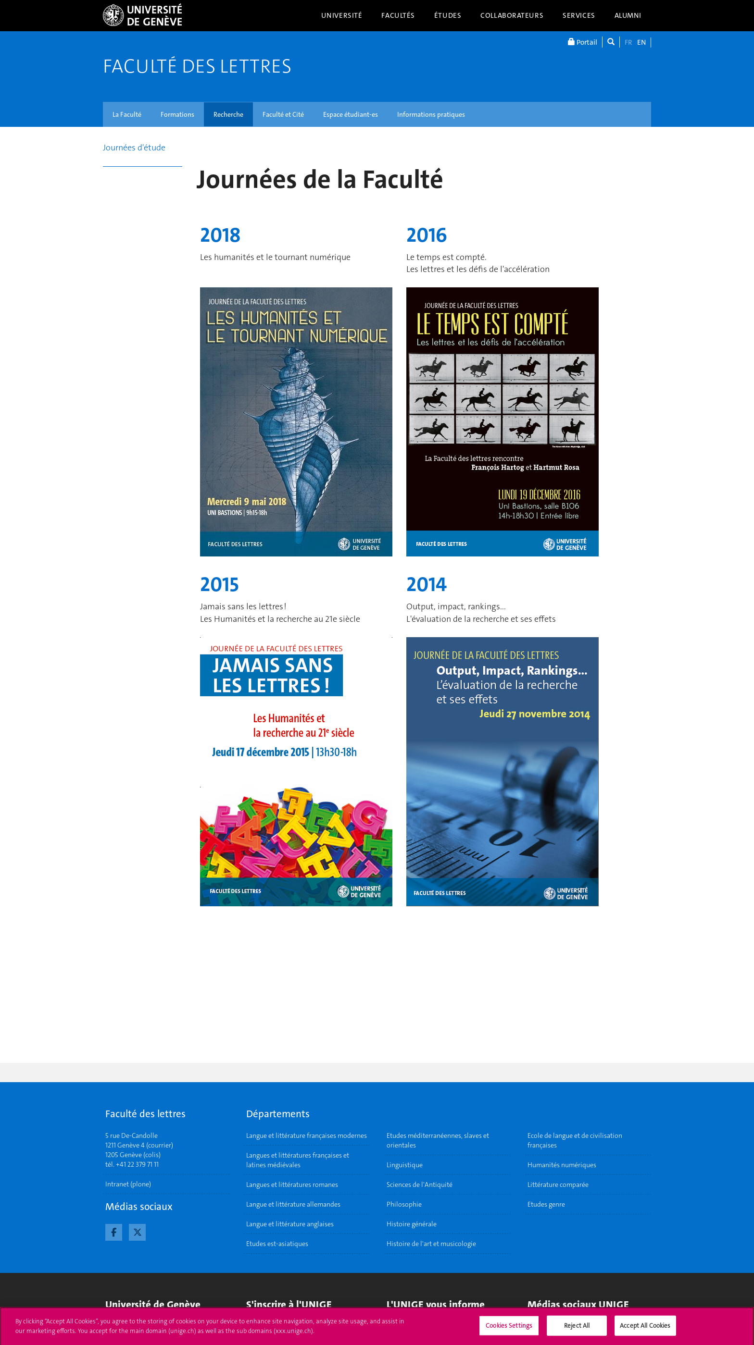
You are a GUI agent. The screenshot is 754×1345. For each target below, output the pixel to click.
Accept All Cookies (645, 1329)
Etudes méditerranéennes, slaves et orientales (438, 1140)
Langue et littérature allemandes (293, 1204)
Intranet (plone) (128, 1184)
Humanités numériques (562, 1164)
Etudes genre (546, 1204)
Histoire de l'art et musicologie (431, 1243)
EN (641, 42)
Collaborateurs (511, 15)
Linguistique (405, 1164)
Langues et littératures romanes (292, 1184)
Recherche (228, 114)
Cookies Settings (509, 1329)
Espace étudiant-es (350, 114)
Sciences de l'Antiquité (419, 1184)
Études (447, 15)
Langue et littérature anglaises (290, 1224)
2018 (220, 235)
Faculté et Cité (283, 114)
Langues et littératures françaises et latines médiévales (297, 1160)
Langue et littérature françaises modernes (306, 1135)
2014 (426, 584)
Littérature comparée (558, 1184)
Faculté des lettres (197, 66)
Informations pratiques (431, 114)
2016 (426, 235)
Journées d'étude (134, 147)
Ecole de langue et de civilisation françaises (575, 1140)
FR (628, 42)
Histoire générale (412, 1224)
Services (579, 15)
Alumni (628, 15)
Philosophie (404, 1204)
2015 (219, 584)
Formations (177, 114)
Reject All (577, 1329)
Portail (582, 42)
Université (342, 15)
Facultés (398, 15)
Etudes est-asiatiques (277, 1243)
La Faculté (127, 114)
